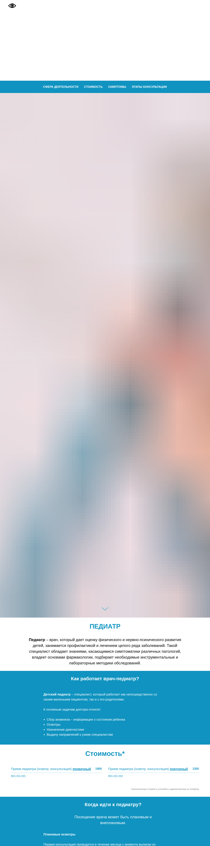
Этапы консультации (149, 86)
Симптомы (117, 86)
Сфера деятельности (61, 86)
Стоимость (93, 86)
